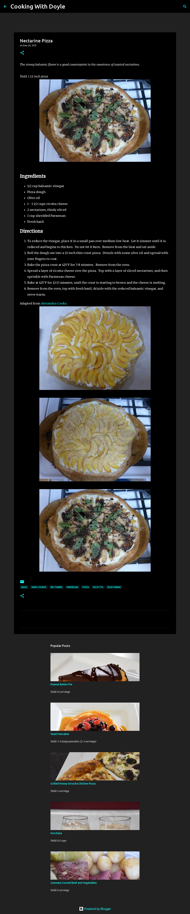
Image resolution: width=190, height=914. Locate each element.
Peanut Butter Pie (61, 684)
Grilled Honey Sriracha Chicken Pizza (73, 783)
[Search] (70, 6)
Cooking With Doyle (37, 6)
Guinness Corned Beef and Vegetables (73, 882)
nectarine (56, 587)
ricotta (98, 587)
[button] (22, 53)
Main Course (39, 587)
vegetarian (114, 587)
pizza (85, 587)
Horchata (56, 833)
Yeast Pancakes (59, 734)
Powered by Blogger (95, 908)
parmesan (72, 587)
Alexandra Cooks (54, 303)
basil (24, 587)
